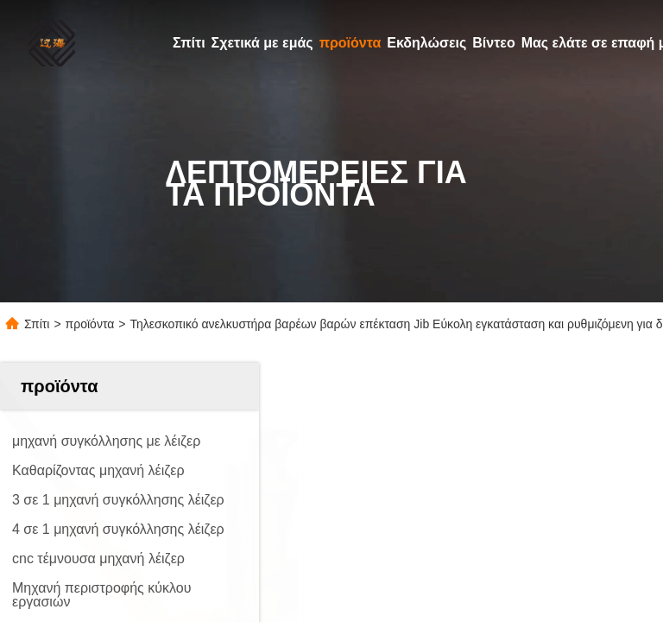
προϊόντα (350, 42)
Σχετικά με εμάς (262, 42)
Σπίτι (189, 42)
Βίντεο (493, 42)
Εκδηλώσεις (426, 42)
